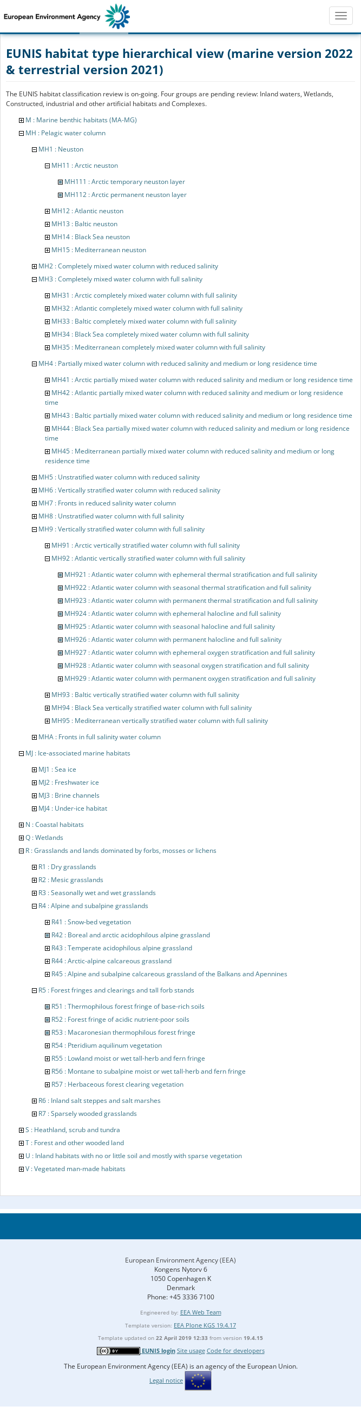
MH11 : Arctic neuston (84, 165)
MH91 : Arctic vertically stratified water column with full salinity (145, 545)
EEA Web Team (200, 1312)
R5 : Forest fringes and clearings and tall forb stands (116, 990)
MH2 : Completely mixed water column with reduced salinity (128, 266)
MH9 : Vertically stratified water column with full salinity (121, 529)
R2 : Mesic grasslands (70, 879)
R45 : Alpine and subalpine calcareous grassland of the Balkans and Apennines (169, 973)
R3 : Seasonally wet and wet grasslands (97, 892)
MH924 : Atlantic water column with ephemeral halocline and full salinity (172, 613)
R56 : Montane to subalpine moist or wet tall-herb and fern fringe (148, 1071)
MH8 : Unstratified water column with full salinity (111, 516)
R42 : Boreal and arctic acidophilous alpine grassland (130, 934)
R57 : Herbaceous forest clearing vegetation (117, 1084)
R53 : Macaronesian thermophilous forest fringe (123, 1032)
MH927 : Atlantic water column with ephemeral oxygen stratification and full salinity (189, 652)
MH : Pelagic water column (65, 132)
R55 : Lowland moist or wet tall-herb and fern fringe (128, 1058)
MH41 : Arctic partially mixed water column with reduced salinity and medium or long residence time (202, 379)
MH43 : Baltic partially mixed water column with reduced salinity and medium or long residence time (201, 415)
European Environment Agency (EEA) (180, 1260)
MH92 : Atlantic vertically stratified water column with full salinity (148, 558)
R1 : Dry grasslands (67, 866)
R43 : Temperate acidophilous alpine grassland (121, 947)
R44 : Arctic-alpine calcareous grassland (111, 960)
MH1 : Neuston (60, 149)
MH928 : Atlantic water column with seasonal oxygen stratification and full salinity (186, 665)
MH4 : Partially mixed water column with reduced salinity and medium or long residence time (177, 363)
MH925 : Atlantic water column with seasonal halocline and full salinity (169, 626)
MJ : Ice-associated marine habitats (77, 753)
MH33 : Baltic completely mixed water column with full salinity (144, 321)
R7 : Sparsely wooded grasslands (87, 1113)
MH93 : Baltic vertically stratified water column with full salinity (145, 694)
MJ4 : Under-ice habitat (72, 808)
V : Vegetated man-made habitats (75, 1168)
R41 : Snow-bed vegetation (91, 921)
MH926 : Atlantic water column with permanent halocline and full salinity (172, 639)
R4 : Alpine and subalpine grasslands (93, 905)
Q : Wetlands (44, 837)
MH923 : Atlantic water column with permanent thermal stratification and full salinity (191, 600)
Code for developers (236, 1350)
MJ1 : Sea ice (57, 769)
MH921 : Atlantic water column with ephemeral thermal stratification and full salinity (190, 574)
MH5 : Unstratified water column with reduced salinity (119, 477)
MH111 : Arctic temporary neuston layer (124, 181)
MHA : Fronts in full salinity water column (99, 736)
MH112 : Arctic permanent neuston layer (125, 194)
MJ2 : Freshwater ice (68, 782)
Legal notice (166, 1380)
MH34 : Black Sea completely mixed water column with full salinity (150, 334)
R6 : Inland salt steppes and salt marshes (99, 1100)
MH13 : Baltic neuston (84, 223)
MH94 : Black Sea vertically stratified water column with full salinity (151, 707)
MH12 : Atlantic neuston (87, 210)
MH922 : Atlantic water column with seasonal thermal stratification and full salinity (187, 587)
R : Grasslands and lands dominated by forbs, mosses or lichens (120, 850)
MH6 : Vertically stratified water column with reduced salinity (129, 490)
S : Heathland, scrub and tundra (72, 1129)
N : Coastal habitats (54, 824)
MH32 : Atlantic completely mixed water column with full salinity (146, 308)
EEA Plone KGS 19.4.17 (205, 1325)
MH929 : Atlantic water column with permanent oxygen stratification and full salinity (190, 678)
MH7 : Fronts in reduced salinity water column (107, 503)
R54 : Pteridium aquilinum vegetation (106, 1045)
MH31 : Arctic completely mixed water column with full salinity (144, 295)
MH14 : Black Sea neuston (90, 236)
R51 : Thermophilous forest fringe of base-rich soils (128, 1006)
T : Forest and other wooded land (74, 1142)
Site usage (191, 1350)
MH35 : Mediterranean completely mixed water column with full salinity (158, 347)
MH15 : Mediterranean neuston (98, 249)
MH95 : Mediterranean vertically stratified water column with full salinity (159, 720)
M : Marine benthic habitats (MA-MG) (81, 119)
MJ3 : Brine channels (69, 795)
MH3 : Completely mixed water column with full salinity (120, 279)
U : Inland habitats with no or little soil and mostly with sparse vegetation (133, 1155)
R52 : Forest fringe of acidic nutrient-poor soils (120, 1019)
